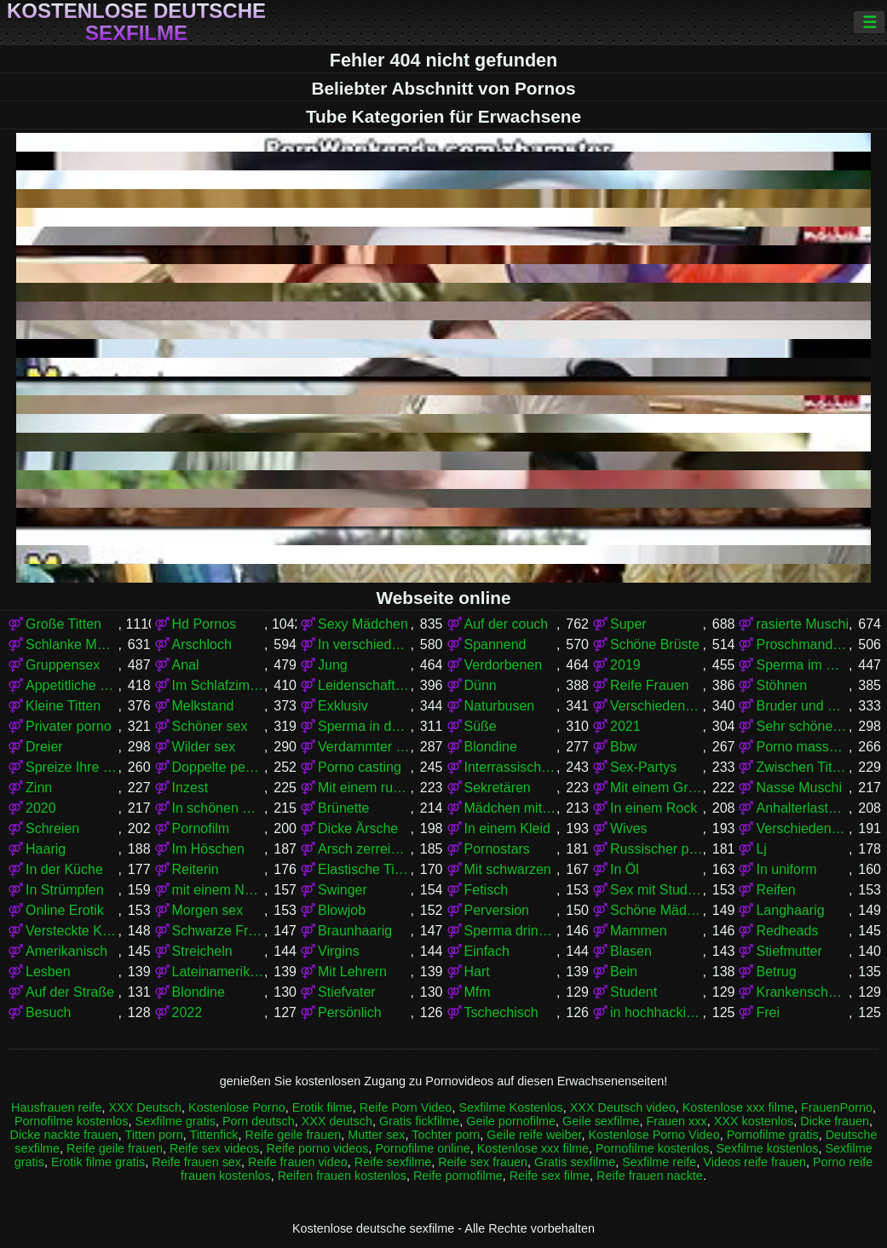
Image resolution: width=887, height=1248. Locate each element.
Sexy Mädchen (363, 624)
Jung (333, 665)
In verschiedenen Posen (364, 644)
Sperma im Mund (802, 665)
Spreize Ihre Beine (72, 767)
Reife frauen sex (196, 1162)
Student (633, 992)
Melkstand (203, 706)
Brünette (343, 808)
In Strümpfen (65, 890)
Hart (477, 971)
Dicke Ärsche (358, 828)
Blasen (631, 951)
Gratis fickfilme (419, 1121)
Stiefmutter (788, 951)
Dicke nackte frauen (64, 1135)
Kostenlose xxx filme (738, 1107)
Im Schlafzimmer (218, 685)
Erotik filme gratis (98, 1162)
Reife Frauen (649, 685)
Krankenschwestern (802, 992)
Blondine (490, 746)
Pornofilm (201, 828)
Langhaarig (790, 910)
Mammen (638, 930)
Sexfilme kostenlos (767, 1148)
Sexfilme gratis (175, 1121)
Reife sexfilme (392, 1162)
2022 (187, 1012)
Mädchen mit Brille (510, 808)
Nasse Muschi (798, 787)
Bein (623, 971)
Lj (761, 849)
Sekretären (497, 787)
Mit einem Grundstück (656, 787)
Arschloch (202, 644)
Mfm (477, 992)
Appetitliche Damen (72, 685)
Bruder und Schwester (802, 706)
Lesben (48, 971)
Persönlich (350, 1012)
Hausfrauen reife (56, 1107)
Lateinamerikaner (218, 971)
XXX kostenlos (754, 1121)
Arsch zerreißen (364, 849)
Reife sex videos (215, 1148)
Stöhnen (781, 685)
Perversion (496, 910)
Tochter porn (446, 1135)
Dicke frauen (834, 1121)
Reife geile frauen (293, 1135)
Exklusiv (343, 706)
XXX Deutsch (144, 1107)
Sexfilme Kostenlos (510, 1107)
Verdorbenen (503, 665)
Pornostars (497, 849)
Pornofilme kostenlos (71, 1121)
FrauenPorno (837, 1107)
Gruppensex (63, 665)
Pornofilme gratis (773, 1135)
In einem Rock (653, 808)
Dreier (44, 746)
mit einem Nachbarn (218, 890)
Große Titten (63, 624)
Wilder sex (204, 746)
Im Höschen (208, 849)
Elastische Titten (364, 869)
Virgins (339, 951)
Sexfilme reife (659, 1162)
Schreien (52, 828)
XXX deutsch (337, 1121)
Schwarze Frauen (218, 930)
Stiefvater (347, 992)
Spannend (495, 644)
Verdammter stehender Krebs (364, 746)
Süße (480, 726)
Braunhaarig (355, 930)
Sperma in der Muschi (364, 726)
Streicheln (202, 951)
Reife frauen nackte (649, 1175)
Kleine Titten (63, 706)
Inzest (190, 787)
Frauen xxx (676, 1121)
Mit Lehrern (352, 971)
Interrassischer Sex (510, 767)
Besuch (48, 1012)
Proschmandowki (802, 644)
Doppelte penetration (218, 767)
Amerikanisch (66, 951)
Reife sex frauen (482, 1162)
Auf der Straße (70, 992)
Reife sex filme (550, 1175)
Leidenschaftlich (364, 685)
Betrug (776, 971)
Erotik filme (322, 1107)
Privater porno (69, 726)
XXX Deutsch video (623, 1107)
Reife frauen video (298, 1162)
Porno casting (359, 767)
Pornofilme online (423, 1148)
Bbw (623, 746)
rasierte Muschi (802, 624)
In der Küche (64, 869)
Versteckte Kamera (72, 930)
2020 (41, 808)
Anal (185, 665)
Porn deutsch (258, 1121)
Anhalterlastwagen (802, 808)
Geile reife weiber (534, 1135)
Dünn (480, 685)
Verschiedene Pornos (656, 706)
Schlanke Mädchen (72, 644)
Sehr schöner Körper (802, 726)
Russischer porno (656, 849)
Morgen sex (208, 910)
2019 (625, 665)
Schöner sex (210, 726)
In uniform (786, 869)
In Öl (624, 869)
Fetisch (486, 890)
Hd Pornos (204, 624)
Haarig (46, 849)
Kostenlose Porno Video (653, 1135)
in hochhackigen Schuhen (656, 1012)
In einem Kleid (507, 828)
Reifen (775, 890)
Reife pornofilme (458, 1175)
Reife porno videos (318, 1148)
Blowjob (342, 910)
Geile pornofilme (511, 1121)
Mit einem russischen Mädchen (364, 787)
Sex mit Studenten (656, 890)
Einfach (487, 951)
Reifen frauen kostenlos (342, 1175)
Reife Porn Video (406, 1107)
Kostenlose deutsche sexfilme (136, 22)
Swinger (342, 890)
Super (628, 624)
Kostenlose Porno (236, 1107)
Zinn (39, 787)
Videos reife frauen (754, 1162)
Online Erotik (65, 910)
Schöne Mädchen (656, 910)
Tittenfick (214, 1135)
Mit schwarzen (507, 869)
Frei (768, 1012)
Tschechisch (501, 1012)
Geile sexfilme (600, 1121)
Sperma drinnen (510, 930)
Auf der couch (506, 624)
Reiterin (195, 869)
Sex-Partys (643, 767)
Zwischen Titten (802, 767)
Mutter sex (376, 1135)
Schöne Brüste (655, 644)
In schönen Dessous (218, 808)
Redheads (787, 930)
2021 (625, 726)
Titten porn (153, 1135)
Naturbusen (499, 706)
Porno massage (802, 746)
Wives (629, 828)
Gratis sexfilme (574, 1162)
